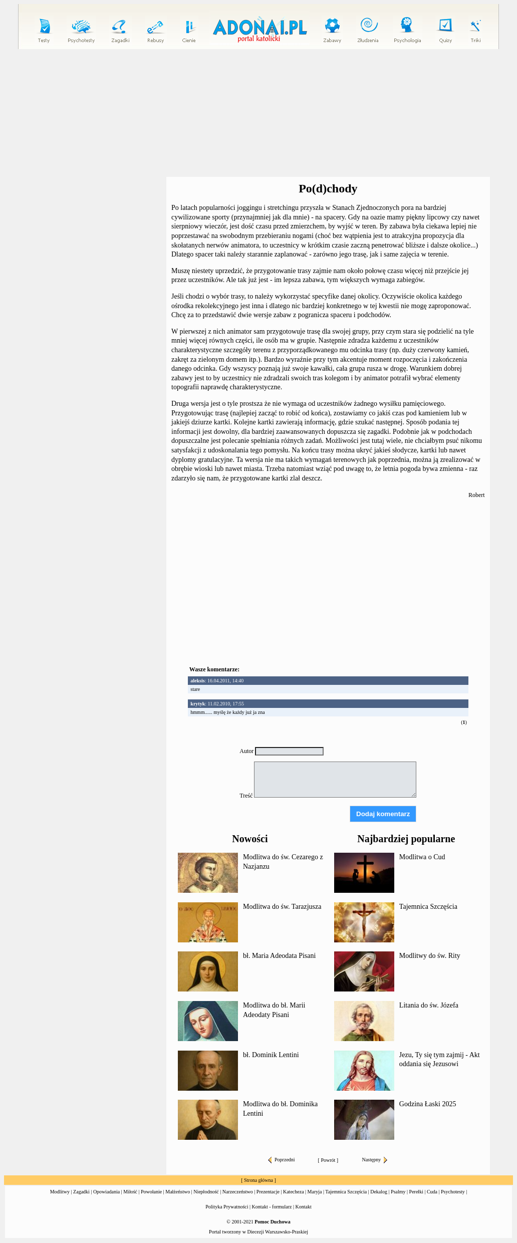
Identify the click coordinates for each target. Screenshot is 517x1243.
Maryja (315, 1191)
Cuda (432, 1191)
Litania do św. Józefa (428, 1005)
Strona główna (258, 1180)
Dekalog (378, 1191)
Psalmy (398, 1191)
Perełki (416, 1191)
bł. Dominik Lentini (271, 1055)
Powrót (328, 1160)
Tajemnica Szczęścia (428, 906)
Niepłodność (206, 1191)
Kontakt (304, 1206)
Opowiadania (106, 1191)
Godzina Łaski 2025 (427, 1104)
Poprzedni (281, 1159)
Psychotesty (453, 1191)
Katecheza (293, 1191)
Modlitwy (60, 1191)
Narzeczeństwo (237, 1191)
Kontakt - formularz (272, 1206)
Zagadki (81, 1191)
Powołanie (151, 1191)
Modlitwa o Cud (422, 857)
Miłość (130, 1191)
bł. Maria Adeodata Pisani (279, 955)
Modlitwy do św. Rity (429, 955)
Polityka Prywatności (226, 1206)
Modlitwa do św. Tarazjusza (282, 906)
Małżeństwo (177, 1191)
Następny (374, 1159)
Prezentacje (268, 1191)
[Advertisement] (260, 113)
